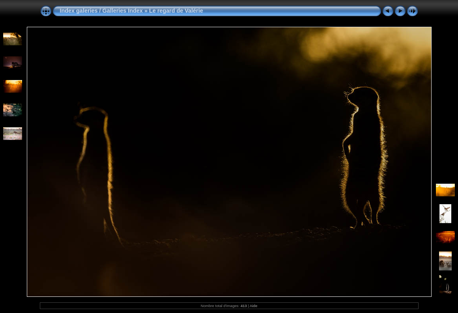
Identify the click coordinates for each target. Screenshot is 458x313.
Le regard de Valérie (176, 10)
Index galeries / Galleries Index (102, 10)
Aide (253, 306)
